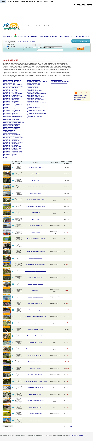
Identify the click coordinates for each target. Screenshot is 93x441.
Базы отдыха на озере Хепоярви (11, 110)
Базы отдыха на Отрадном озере (11, 99)
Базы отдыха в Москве (80, 97)
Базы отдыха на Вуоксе (9, 83)
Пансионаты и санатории (48, 36)
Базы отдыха (7, 36)
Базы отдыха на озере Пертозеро (11, 124)
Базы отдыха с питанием (33, 80)
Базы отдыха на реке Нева (10, 89)
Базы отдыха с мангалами (33, 84)
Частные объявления (26, 42)
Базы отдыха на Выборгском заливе (12, 93)
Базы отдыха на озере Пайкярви (11, 127)
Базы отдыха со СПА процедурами (36, 99)
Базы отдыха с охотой (32, 89)
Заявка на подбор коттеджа (81, 41)
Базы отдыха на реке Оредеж (10, 108)
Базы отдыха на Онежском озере (11, 95)
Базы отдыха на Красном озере (11, 87)
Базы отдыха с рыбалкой (33, 101)
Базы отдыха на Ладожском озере (12, 80)
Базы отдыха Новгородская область (60, 81)
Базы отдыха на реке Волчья (10, 111)
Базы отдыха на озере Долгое (11, 149)
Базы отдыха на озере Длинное (11, 101)
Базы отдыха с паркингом (33, 108)
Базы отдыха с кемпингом (33, 95)
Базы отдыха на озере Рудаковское (12, 146)
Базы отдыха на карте (13, 1)
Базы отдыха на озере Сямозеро (11, 98)
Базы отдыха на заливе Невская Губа (12, 104)
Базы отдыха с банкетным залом (35, 96)
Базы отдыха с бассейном (33, 107)
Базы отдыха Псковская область (59, 83)
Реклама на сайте (49, 1)
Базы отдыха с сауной (32, 87)
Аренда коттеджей (82, 36)
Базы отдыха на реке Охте (10, 133)
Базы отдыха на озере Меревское (12, 136)
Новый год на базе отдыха (25, 36)
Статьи (23, 1)
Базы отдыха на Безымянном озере (12, 148)
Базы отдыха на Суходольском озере (12, 84)
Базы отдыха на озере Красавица (11, 143)
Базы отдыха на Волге (80, 99)
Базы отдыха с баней (32, 86)
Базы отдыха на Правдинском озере (12, 114)
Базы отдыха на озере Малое (10, 154)
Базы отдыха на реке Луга (10, 90)
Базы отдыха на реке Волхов (10, 113)
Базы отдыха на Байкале (80, 95)
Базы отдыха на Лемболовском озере (13, 137)
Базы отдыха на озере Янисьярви (12, 134)
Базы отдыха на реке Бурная (10, 102)
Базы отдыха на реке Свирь (10, 92)
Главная (3, 1)
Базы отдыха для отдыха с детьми (36, 110)
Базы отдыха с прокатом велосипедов (36, 93)
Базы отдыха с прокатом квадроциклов (37, 81)
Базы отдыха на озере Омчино (11, 119)
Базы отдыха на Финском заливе (11, 81)
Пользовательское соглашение (76, 435)
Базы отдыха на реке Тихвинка (11, 125)
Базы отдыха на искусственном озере (13, 86)
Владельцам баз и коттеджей (34, 1)
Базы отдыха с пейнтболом (34, 98)
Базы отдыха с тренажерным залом (36, 111)
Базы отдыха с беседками (33, 83)
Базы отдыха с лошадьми (33, 105)
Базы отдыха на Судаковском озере (12, 151)
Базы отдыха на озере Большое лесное (13, 122)
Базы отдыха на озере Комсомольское (13, 142)
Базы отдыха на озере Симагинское (12, 139)
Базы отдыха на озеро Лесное (11, 140)
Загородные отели (66, 36)
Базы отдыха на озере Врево (10, 128)
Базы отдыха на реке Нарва (10, 145)
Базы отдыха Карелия (56, 80)
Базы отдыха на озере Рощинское (12, 121)
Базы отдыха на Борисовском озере (12, 152)
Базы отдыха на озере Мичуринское (12, 96)
